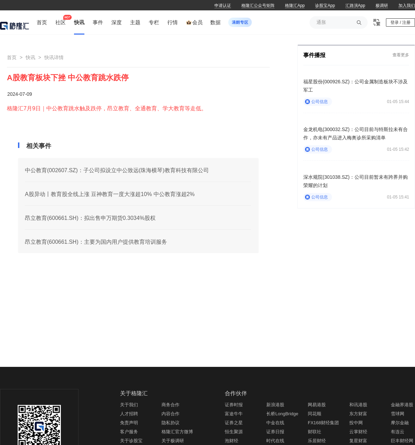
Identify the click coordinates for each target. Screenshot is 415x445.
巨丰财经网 (402, 440)
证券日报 (275, 431)
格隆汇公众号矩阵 (258, 5)
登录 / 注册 (400, 22)
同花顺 (314, 413)
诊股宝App (325, 5)
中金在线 (275, 422)
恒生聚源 (234, 431)
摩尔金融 (400, 422)
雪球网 (397, 413)
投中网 (356, 422)
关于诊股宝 (131, 440)
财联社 (314, 431)
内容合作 (170, 413)
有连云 (397, 431)
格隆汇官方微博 (177, 431)
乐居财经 (317, 440)
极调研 (382, 5)
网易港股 (317, 404)
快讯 (30, 57)
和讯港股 (358, 404)
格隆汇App (295, 5)
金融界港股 (402, 404)
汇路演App (355, 5)
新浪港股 (275, 404)
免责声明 (129, 422)
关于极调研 (173, 440)
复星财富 (358, 440)
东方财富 (358, 413)
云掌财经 (358, 431)
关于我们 (129, 404)
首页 (12, 57)
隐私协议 (170, 422)
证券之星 (234, 422)
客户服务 (129, 431)
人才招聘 (129, 413)
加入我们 (406, 5)
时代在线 (275, 440)
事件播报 (314, 55)
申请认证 (222, 5)
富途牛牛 (234, 413)
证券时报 (234, 404)
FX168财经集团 (323, 422)
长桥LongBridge (282, 413)
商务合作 (170, 404)
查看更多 (401, 55)
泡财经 (231, 440)
